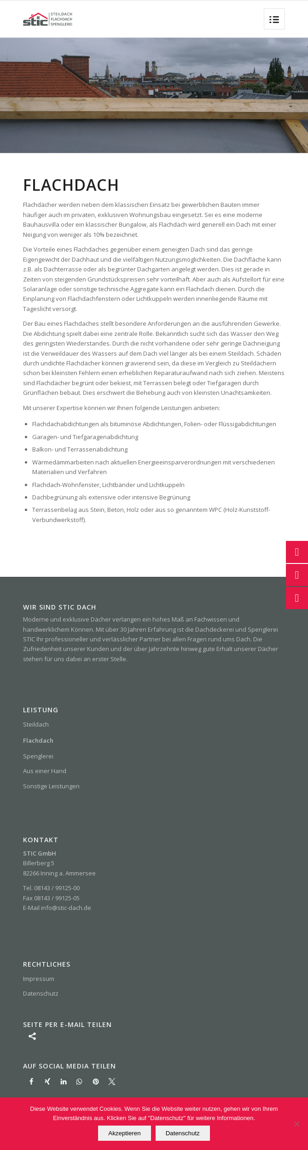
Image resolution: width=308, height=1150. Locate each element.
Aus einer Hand (44, 771)
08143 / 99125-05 (57, 898)
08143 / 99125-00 (57, 888)
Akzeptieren (124, 1133)
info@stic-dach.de (66, 908)
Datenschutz (40, 993)
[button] (31, 1081)
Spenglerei (38, 756)
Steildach (36, 724)
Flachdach (38, 740)
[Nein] (296, 1123)
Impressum (38, 978)
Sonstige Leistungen (51, 786)
